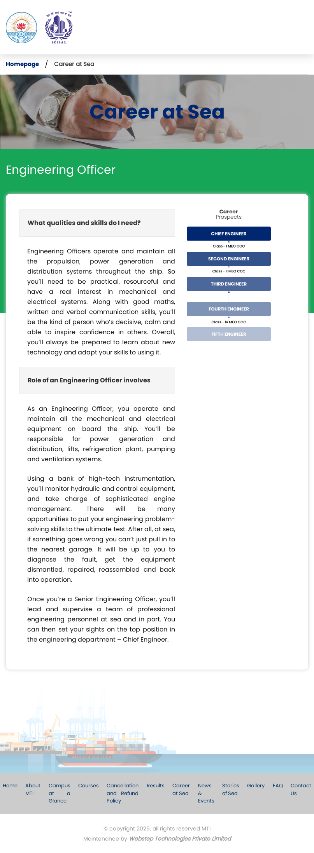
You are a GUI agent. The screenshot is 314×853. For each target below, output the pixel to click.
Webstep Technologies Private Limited (180, 839)
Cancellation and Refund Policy (123, 793)
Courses (89, 785)
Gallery (255, 785)
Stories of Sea (230, 789)
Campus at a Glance (60, 793)
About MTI (33, 789)
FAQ (277, 785)
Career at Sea (181, 789)
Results (156, 785)
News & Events (206, 793)
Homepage (22, 64)
